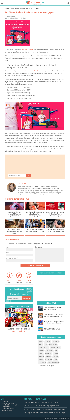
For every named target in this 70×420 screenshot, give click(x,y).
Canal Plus (56, 341)
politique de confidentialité (44, 244)
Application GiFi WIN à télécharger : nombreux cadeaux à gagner (54, 322)
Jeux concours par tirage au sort (31, 8)
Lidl (56, 351)
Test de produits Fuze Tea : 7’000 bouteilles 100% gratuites (41, 402)
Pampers (41, 357)
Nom (7, 247)
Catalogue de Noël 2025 (9, 408)
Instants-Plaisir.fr (43, 347)
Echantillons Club (9, 8)
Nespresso (48, 354)
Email (7, 253)
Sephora (40, 360)
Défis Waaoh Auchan (8, 403)
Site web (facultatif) (12, 258)
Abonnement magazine (19, 329)
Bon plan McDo (6, 407)
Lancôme (41, 351)
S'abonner (26, 298)
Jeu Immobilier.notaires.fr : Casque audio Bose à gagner (55, 230)
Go (28, 175)
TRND (55, 360)
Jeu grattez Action (7, 410)
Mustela (40, 354)
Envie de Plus (53, 344)
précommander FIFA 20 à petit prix (34, 71)
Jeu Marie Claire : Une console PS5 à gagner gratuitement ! (14, 214)
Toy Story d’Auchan (27, 50)
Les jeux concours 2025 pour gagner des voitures (52, 308)
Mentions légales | (49, 418)
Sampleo (55, 357)
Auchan (23, 67)
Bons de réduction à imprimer (10, 405)
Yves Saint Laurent (53, 363)
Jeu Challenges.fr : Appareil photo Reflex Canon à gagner (35, 230)
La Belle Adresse (56, 347)
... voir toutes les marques (46, 366)
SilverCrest (48, 360)
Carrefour (47, 341)
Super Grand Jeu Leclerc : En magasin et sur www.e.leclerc (52, 329)
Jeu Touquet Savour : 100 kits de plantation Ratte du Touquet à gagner (55, 214)
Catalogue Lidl (6, 401)
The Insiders (49, 351)
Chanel (40, 344)
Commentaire (39, 247)
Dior (46, 344)
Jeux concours (18, 8)
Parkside (48, 357)
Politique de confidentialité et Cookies (61, 418)
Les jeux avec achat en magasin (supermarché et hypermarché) (53, 315)
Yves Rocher (42, 363)
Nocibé (56, 354)
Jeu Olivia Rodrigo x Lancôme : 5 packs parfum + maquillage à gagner (35, 214)
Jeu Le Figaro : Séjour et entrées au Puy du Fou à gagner (14, 231)
